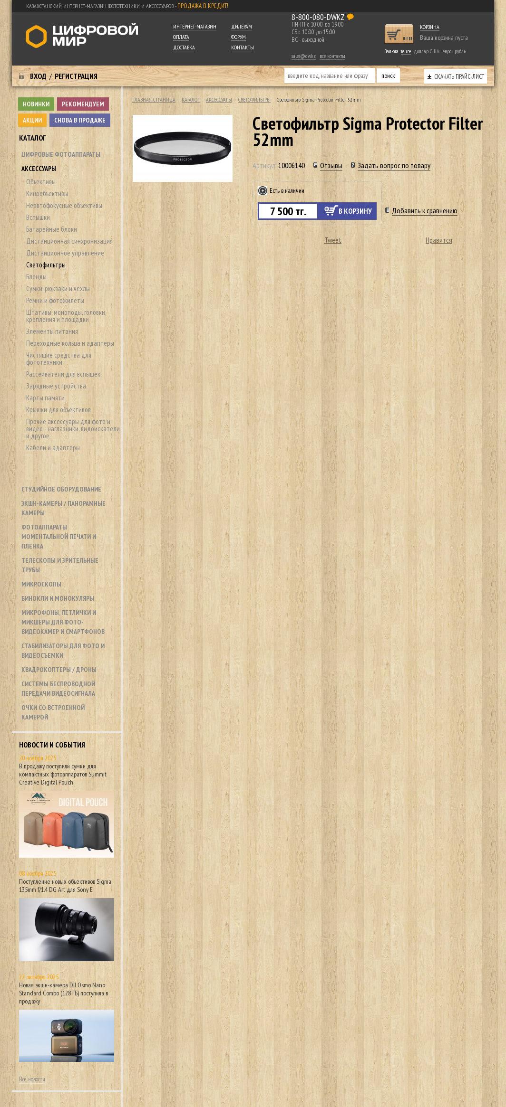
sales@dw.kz (304, 55)
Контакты (242, 47)
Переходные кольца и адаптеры (70, 343)
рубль (460, 51)
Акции (32, 120)
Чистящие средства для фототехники (58, 358)
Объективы (41, 181)
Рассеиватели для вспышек (63, 374)
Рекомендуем (83, 104)
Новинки (36, 104)
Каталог (32, 137)
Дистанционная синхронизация (69, 241)
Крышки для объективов (58, 409)
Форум (238, 36)
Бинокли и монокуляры (57, 598)
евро (447, 51)
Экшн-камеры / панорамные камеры (63, 508)
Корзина (429, 26)
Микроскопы (41, 584)
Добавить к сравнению (424, 210)
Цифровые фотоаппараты (60, 154)
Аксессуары (38, 168)
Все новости (32, 1079)
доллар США (426, 51)
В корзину (355, 211)
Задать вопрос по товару (394, 165)
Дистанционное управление (65, 252)
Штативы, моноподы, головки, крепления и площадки (66, 316)
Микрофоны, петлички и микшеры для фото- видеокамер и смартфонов (63, 622)
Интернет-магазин (194, 26)
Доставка (184, 47)
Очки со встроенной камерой (53, 712)
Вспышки (38, 217)
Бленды (36, 276)
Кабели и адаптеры (53, 447)
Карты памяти (45, 397)
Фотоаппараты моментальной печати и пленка (58, 536)
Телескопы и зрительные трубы (59, 565)
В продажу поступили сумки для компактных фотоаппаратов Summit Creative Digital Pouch (63, 774)
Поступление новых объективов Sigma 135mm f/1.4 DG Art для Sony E (65, 885)
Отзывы (331, 165)
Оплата (181, 36)
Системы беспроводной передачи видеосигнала (58, 689)
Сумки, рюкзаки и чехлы (58, 288)
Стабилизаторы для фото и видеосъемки (63, 651)
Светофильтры (46, 264)
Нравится (439, 240)
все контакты (332, 55)
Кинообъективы (47, 193)
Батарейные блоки (51, 229)
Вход (38, 76)
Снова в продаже (80, 120)
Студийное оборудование (61, 489)
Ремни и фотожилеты (55, 300)
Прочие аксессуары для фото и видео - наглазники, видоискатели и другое (73, 428)
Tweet (332, 240)
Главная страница (153, 99)
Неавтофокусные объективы (64, 205)
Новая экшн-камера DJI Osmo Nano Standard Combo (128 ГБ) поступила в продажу (63, 993)
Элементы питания (52, 331)
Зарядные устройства (56, 385)
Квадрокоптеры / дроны (59, 669)
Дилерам (241, 26)
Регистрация (76, 76)
